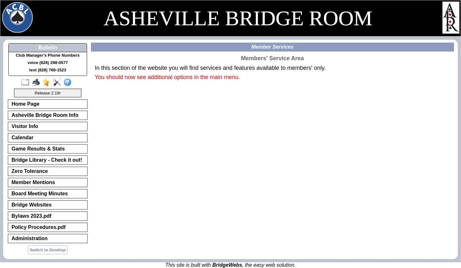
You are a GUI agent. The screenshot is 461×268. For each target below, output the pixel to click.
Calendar (22, 137)
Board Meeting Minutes (40, 193)
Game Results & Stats (38, 148)
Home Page (25, 104)
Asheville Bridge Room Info (45, 115)
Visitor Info (25, 126)
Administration (30, 238)
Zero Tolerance (30, 171)
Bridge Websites (32, 204)
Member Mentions (33, 182)
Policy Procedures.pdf (39, 227)
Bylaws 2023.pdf (32, 216)
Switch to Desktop (48, 250)
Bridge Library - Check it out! (47, 160)
